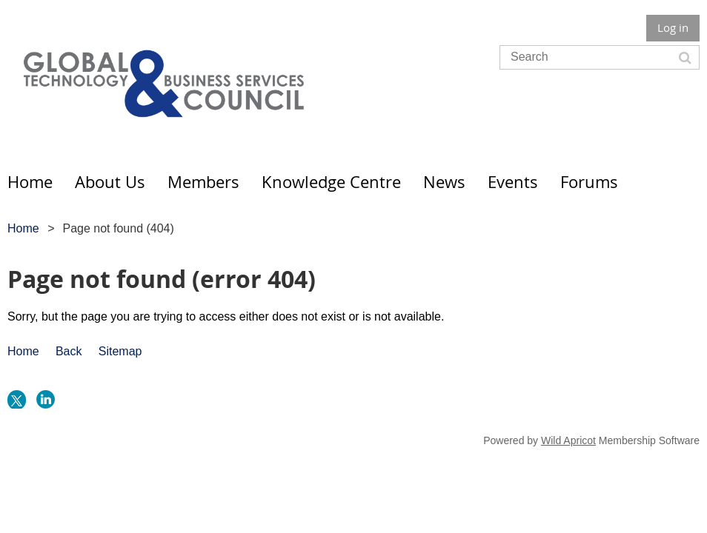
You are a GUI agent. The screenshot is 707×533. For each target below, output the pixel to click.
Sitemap (120, 351)
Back (69, 351)
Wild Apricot (568, 440)
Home (23, 228)
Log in (672, 27)
